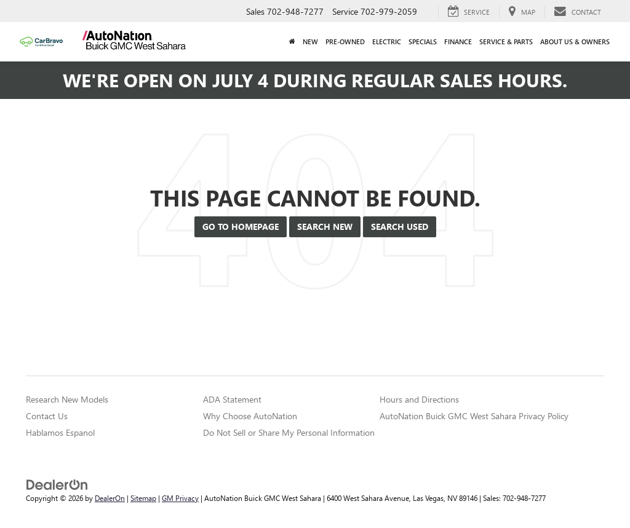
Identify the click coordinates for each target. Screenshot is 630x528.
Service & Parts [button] (506, 41)
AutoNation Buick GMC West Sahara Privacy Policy (474, 416)
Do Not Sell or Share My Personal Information (289, 432)
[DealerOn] (57, 484)
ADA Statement (232, 399)
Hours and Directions (419, 399)
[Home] (292, 41)
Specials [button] (423, 41)
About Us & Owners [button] (575, 41)
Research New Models (67, 399)
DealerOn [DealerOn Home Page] (110, 498)
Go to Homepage (240, 226)
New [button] (310, 41)
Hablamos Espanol (60, 432)
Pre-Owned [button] (345, 41)
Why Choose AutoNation (250, 416)
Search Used (399, 226)
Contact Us (47, 416)
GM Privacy (180, 498)
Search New (325, 226)
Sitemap (143, 498)
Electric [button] (386, 41)
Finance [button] (458, 41)
